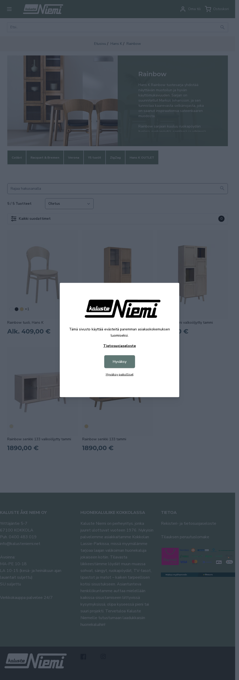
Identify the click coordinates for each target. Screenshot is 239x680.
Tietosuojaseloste (119, 345)
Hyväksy (119, 361)
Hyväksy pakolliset (119, 374)
